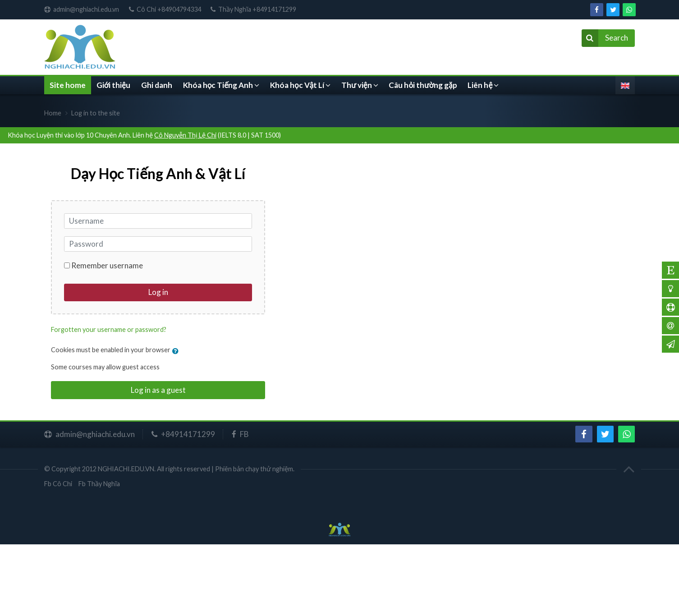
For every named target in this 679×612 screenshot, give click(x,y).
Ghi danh (156, 85)
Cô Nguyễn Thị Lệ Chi (185, 135)
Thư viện (356, 85)
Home (52, 113)
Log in (158, 292)
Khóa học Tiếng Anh (218, 85)
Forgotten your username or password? (108, 329)
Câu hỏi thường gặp (423, 85)
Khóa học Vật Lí (297, 85)
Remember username (107, 265)
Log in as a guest (158, 390)
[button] (177, 351)
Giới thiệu (113, 85)
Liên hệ (480, 85)
